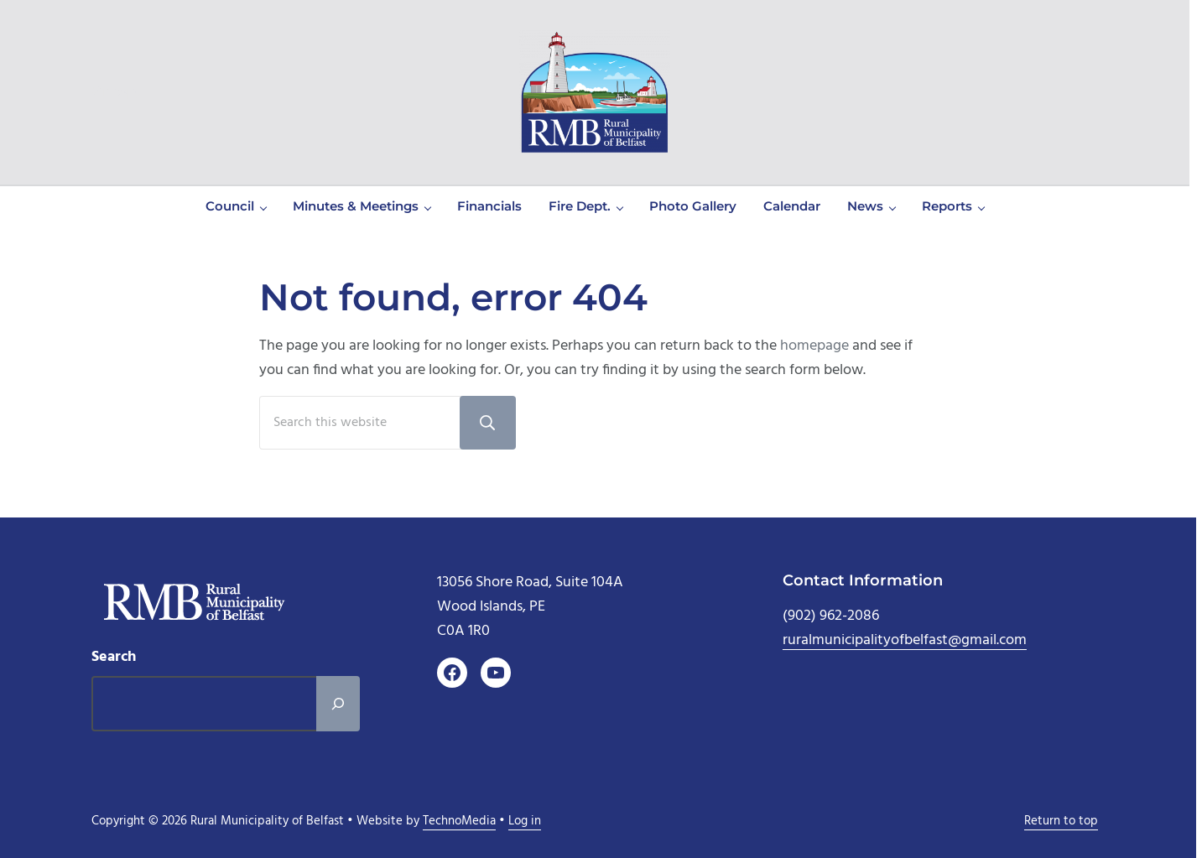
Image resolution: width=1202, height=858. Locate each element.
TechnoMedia (459, 821)
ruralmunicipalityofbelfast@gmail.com (905, 640)
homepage (814, 346)
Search (113, 657)
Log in (524, 821)
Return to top (1061, 821)
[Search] (338, 703)
